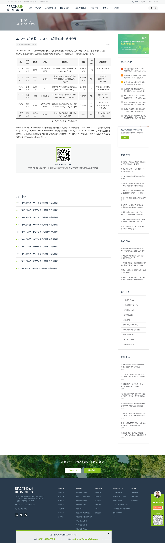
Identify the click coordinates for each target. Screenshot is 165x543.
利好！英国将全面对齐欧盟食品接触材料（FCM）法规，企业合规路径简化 (134, 97)
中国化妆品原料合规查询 (121, 509)
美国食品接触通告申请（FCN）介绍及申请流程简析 (132, 170)
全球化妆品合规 (128, 310)
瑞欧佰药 (135, 496)
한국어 (156, 1)
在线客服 (157, 507)
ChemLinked (117, 492)
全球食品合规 (128, 315)
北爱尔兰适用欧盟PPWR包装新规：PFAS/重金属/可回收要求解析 (135, 117)
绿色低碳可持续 (51, 8)
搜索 (153, 8)
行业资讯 (24, 24)
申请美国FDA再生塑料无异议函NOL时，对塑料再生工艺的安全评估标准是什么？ (133, 250)
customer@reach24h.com (85, 539)
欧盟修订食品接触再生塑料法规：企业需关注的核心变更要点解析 (133, 206)
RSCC (115, 517)
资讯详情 (32, 24)
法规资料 (98, 496)
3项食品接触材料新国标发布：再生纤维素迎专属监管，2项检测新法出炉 (133, 395)
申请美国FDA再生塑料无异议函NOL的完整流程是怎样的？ (133, 257)
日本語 (150, 1)
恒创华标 (135, 501)
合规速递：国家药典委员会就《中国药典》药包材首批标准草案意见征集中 (133, 185)
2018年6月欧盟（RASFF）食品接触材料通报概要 (37, 268)
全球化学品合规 (128, 300)
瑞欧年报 (61, 505)
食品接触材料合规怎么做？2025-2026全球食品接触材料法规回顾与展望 (133, 213)
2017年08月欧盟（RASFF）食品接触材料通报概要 (38, 217)
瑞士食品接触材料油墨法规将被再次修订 (133, 177)
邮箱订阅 (73, 470)
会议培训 (98, 505)
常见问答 (98, 501)
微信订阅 (92, 470)
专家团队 (61, 496)
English (143, 1)
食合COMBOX (118, 513)
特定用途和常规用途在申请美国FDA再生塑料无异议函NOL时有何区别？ (133, 264)
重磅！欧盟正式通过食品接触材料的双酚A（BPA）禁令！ (133, 228)
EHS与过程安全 (66, 8)
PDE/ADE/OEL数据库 (120, 505)
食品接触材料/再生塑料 (131, 330)
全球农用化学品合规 (130, 305)
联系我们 (61, 517)
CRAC (97, 509)
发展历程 (61, 501)
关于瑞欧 (117, 8)
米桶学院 (98, 513)
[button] (145, 52)
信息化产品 (95, 8)
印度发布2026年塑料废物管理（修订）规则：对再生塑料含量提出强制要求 (134, 110)
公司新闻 (61, 509)
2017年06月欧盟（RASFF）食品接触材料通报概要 (38, 203)
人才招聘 (61, 513)
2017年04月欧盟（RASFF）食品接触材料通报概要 (38, 254)
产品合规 (38, 8)
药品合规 (126, 320)
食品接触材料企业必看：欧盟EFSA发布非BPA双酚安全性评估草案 (133, 405)
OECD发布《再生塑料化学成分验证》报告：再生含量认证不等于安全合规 (133, 375)
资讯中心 (107, 8)
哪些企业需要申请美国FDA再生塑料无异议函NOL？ (133, 271)
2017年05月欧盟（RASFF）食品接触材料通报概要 (38, 239)
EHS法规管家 (117, 501)
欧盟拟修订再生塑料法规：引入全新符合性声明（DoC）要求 (133, 385)
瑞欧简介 (61, 492)
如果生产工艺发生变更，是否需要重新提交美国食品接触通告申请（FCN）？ (133, 278)
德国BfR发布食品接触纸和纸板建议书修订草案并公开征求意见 (133, 366)
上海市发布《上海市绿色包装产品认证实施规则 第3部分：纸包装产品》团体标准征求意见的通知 (133, 192)
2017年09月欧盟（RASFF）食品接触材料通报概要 (38, 225)
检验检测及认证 (81, 8)
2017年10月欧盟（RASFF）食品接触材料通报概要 (38, 232)
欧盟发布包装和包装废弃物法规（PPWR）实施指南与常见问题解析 (135, 90)
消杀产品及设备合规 (130, 325)
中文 (136, 1)
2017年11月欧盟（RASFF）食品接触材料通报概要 (38, 261)
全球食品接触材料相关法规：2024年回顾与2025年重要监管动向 (133, 220)
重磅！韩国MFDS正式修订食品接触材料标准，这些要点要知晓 (135, 103)
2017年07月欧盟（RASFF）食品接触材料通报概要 (38, 210)
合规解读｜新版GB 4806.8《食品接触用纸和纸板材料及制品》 (133, 163)
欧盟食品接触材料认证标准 (26, 44)
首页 (30, 8)
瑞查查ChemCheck (119, 496)
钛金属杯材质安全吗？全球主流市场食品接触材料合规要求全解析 (134, 70)
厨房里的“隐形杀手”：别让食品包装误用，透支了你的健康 (135, 77)
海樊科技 (135, 492)
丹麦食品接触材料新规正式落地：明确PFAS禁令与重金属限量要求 (134, 83)
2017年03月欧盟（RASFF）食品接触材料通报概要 (38, 246)
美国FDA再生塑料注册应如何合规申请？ (133, 199)
